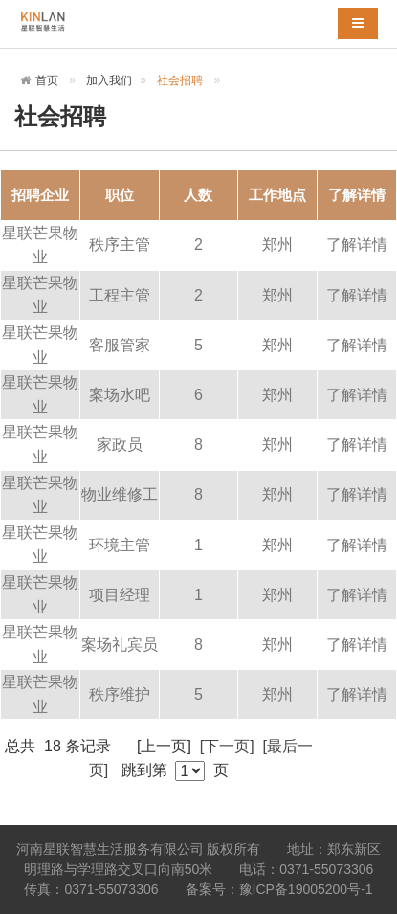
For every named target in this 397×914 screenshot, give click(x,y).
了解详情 (356, 244)
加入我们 (109, 80)
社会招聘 (180, 80)
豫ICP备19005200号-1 (306, 889)
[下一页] (226, 746)
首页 (46, 80)
